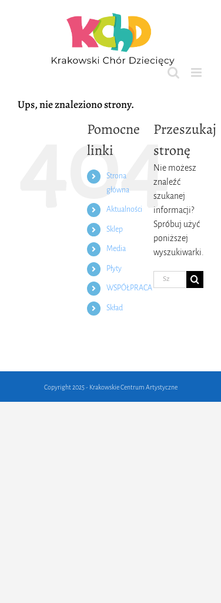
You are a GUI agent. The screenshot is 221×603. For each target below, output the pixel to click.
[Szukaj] (194, 279)
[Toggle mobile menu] (197, 72)
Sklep (114, 229)
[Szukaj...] (169, 279)
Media (116, 249)
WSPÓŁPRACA (129, 288)
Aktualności (124, 209)
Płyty (114, 269)
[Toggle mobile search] (173, 72)
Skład (114, 308)
